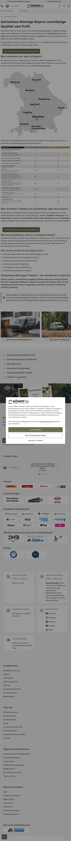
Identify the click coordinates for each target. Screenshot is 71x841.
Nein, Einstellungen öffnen (35, 435)
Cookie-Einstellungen (46, 421)
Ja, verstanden (35, 430)
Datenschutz (31, 440)
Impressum (39, 440)
